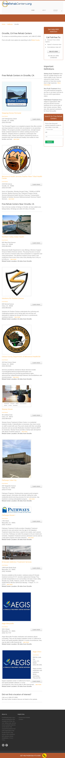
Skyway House (7, 409)
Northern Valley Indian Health (13, 237)
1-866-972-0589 (36, 36)
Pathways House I (8, 515)
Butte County (35, 40)
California (10, 24)
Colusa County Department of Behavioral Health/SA (21, 356)
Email (3, 116)
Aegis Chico (37, 652)
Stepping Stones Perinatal (11, 113)
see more (16, 139)
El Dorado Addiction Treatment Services (16, 562)
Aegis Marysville (8, 623)
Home (3, 24)
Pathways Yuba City (9, 480)
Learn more (36, 119)
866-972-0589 (53, 51)
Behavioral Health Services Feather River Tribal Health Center (22, 177)
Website (6, 116)
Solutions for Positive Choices (13, 298)
